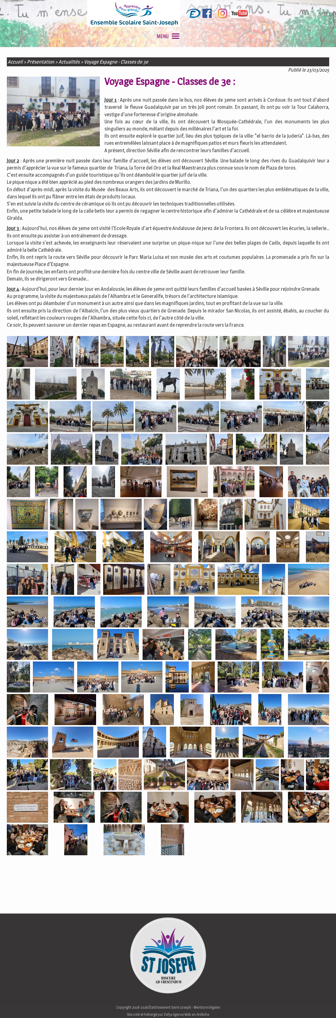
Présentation (40, 62)
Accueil (15, 62)
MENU (168, 36)
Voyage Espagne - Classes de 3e (116, 62)
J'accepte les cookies (206, 1011)
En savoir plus (252, 1011)
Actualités (69, 62)
